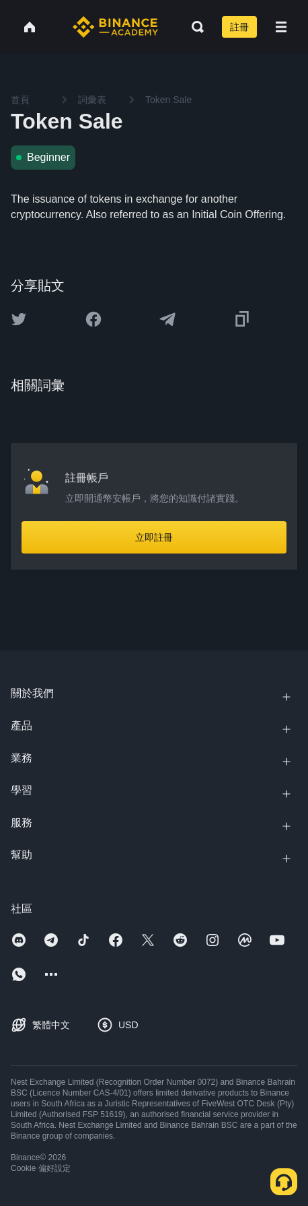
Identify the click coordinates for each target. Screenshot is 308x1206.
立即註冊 (154, 537)
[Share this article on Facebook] (93, 319)
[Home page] (115, 27)
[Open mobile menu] (281, 27)
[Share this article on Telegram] (167, 319)
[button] (281, 27)
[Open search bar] (194, 27)
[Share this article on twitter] (19, 319)
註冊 (239, 27)
